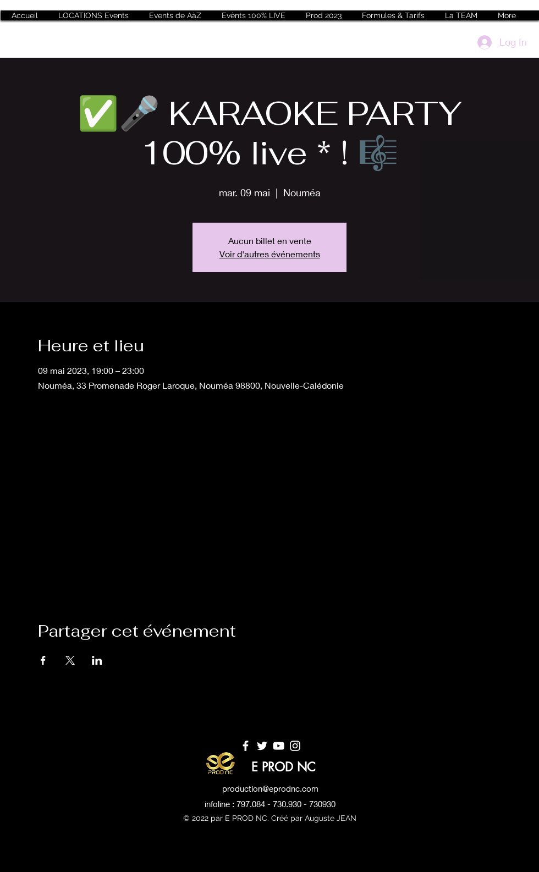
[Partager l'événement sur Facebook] (43, 660)
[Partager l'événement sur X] (70, 660)
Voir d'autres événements (269, 254)
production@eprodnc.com (270, 788)
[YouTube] (278, 746)
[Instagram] (295, 746)
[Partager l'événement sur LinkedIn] (97, 660)
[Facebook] (245, 746)
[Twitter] (262, 746)
